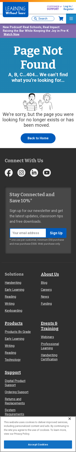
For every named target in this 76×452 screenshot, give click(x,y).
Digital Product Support (15, 383)
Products (14, 323)
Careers (46, 290)
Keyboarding (13, 311)
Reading (10, 297)
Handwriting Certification (49, 357)
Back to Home (38, 138)
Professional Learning (50, 346)
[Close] (69, 420)
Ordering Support (16, 392)
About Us (50, 274)
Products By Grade (18, 332)
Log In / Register (68, 8)
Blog (44, 283)
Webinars (47, 337)
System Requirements (14, 412)
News (45, 297)
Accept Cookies (38, 446)
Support (13, 372)
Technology (13, 360)
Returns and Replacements (15, 401)
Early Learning (14, 290)
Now (61, 19)
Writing (9, 304)
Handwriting (13, 283)
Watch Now (11, 34)
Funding (46, 304)
